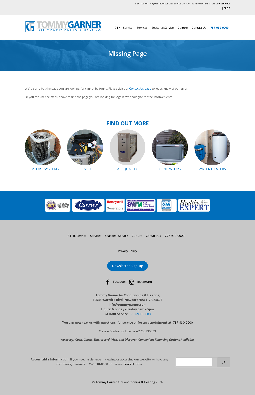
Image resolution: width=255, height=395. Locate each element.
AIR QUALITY (127, 169)
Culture (183, 28)
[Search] (223, 362)
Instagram (140, 282)
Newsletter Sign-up (127, 266)
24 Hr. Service (123, 28)
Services (142, 28)
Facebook (115, 282)
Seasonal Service (163, 28)
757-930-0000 (223, 3)
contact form (133, 364)
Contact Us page (140, 89)
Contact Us (199, 28)
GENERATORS (170, 169)
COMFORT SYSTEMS (43, 169)
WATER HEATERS (212, 169)
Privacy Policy (127, 251)
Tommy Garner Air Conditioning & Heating (125, 382)
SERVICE (85, 169)
